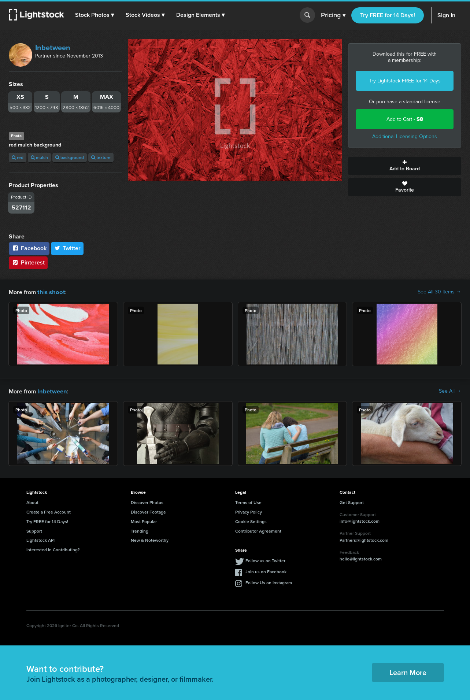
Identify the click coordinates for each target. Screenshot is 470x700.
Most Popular (144, 521)
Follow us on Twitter (265, 560)
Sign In (446, 15)
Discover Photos (147, 502)
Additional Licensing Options (404, 136)
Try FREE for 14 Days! (387, 15)
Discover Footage (148, 511)
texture (101, 157)
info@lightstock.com (360, 520)
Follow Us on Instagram (268, 582)
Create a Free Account (48, 511)
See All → (450, 391)
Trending (139, 530)
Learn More (407, 671)
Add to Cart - (404, 119)
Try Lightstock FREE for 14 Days (405, 81)
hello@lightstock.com (361, 558)
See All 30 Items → (439, 292)
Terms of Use (248, 502)
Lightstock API (40, 539)
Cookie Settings (251, 521)
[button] (94, 15)
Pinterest (28, 262)
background (69, 157)
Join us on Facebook (265, 571)
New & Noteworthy (150, 539)
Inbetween (52, 47)
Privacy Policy (248, 511)
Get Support (352, 502)
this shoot (50, 292)
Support (34, 530)
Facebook (29, 248)
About (32, 502)
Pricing (333, 15)
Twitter (67, 248)
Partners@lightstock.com (364, 539)
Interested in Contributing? (53, 549)
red (17, 157)
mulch (39, 157)
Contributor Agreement (258, 530)
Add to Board (404, 166)
